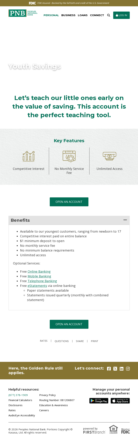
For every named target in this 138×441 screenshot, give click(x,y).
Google (98, 401)
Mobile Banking (39, 276)
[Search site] (108, 15)
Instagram (128, 369)
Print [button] (94, 341)
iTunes (120, 401)
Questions (62, 341)
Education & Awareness (53, 405)
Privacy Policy (47, 395)
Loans (83, 15)
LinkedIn (121, 369)
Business (68, 15)
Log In (121, 15)
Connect (97, 15)
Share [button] (80, 341)
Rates (43, 341)
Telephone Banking (42, 281)
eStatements (37, 286)
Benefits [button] (20, 220)
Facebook (109, 369)
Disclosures (15, 405)
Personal (51, 15)
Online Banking (39, 271)
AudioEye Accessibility (21, 415)
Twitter (115, 369)
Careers (44, 410)
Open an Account (69, 202)
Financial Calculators (20, 400)
